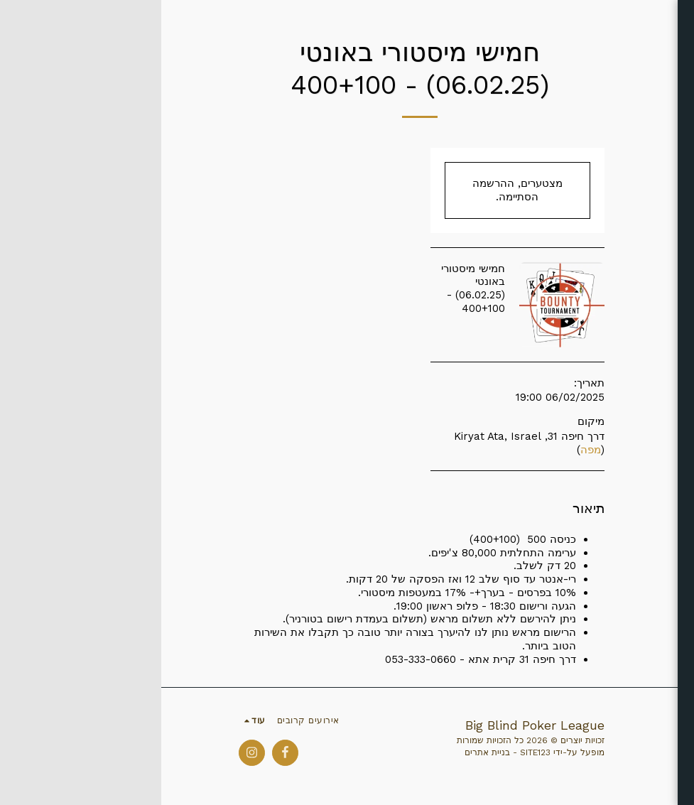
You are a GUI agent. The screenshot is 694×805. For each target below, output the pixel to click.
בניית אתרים (326, 752)
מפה (429, 449)
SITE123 (374, 752)
